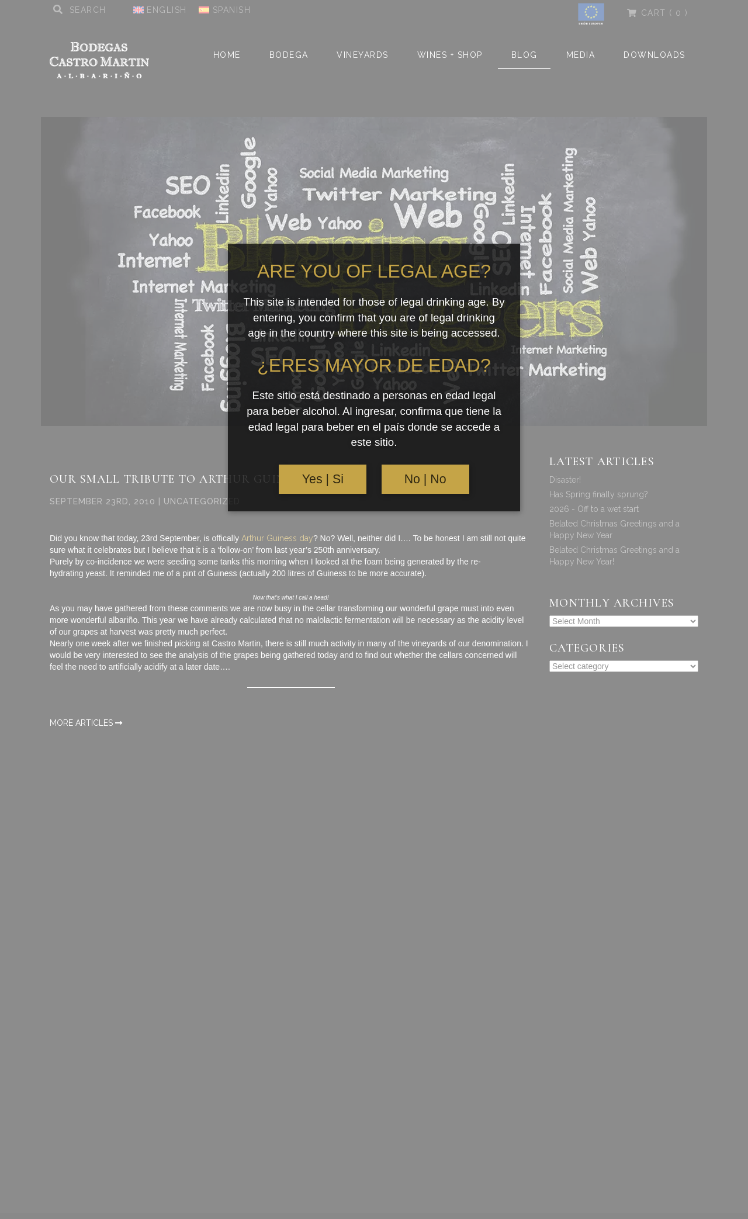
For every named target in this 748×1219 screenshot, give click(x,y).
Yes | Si (323, 479)
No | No (425, 479)
